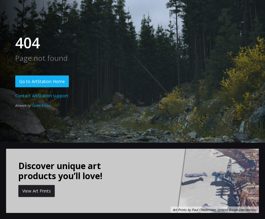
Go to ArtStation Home (42, 81)
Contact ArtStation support (41, 96)
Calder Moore (41, 105)
